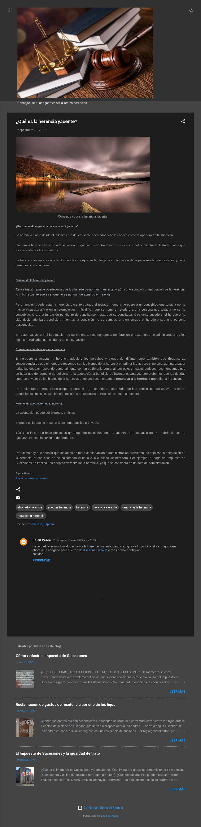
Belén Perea (41, 540)
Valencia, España (42, 524)
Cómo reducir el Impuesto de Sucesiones (51, 655)
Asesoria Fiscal (93, 550)
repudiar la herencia (31, 516)
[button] (182, 122)
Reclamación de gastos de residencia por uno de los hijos (65, 704)
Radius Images (110, 816)
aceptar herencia (59, 507)
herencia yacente (105, 507)
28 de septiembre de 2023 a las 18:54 (74, 540)
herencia (82, 507)
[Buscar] (191, 11)
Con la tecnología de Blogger (100, 808)
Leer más (177, 691)
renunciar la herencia (136, 507)
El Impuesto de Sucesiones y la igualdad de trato (58, 753)
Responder (41, 560)
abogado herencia (30, 507)
